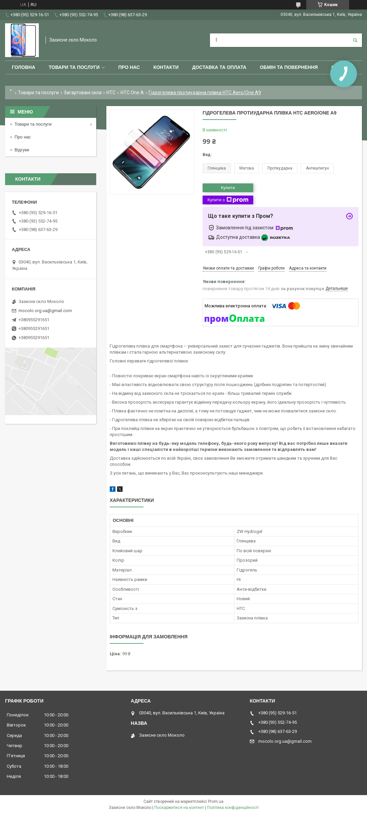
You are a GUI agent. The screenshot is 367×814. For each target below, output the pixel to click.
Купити (228, 187)
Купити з (227, 200)
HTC (110, 92)
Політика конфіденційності (233, 807)
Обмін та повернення (289, 67)
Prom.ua (216, 801)
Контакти (166, 67)
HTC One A (132, 92)
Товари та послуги (74, 67)
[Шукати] (355, 40)
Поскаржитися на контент (179, 807)
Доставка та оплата (219, 67)
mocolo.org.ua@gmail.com (45, 310)
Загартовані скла (83, 92)
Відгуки (22, 149)
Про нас (129, 67)
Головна (23, 67)
